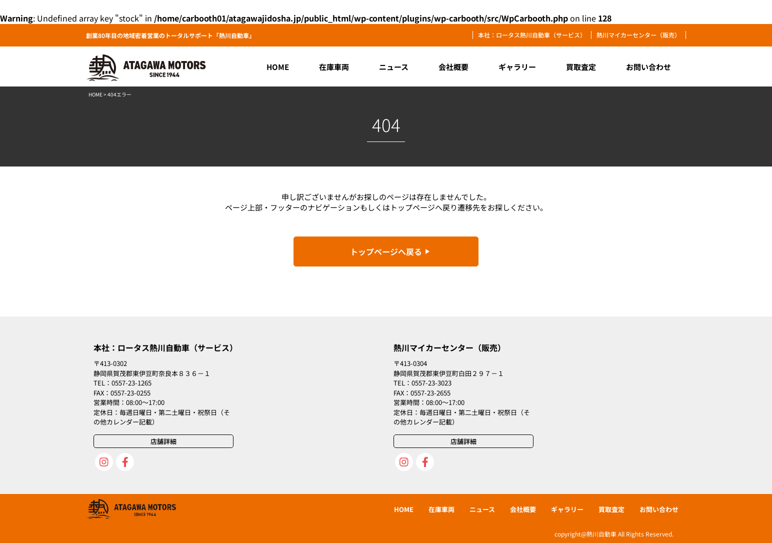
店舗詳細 (163, 441)
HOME (95, 94)
